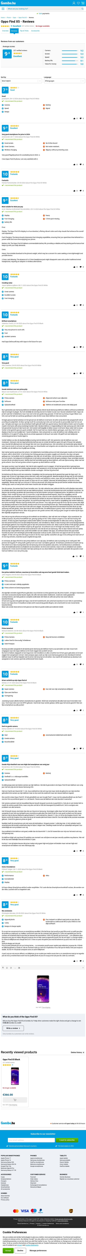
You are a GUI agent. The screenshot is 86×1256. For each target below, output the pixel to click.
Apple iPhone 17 (6, 1158)
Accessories (6, 1174)
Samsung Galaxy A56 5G (8, 1164)
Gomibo (4, 1193)
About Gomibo (5, 1196)
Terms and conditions (62, 1223)
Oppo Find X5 (22, 17)
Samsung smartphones (37, 1160)
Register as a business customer (69, 1179)
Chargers (3, 1181)
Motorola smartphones (37, 1164)
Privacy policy (5, 1200)
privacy (19, 1245)
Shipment (33, 1183)
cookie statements (32, 1245)
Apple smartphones (36, 1158)
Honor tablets (64, 1164)
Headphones (5, 1185)
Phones (33, 1156)
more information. (62, 1221)
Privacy (32, 1223)
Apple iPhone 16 (6, 1160)
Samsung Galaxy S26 (7, 1162)
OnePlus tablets (64, 1166)
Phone (9, 17)
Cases (3, 1177)
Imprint (38, 1223)
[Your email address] (31, 1140)
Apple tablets (64, 1158)
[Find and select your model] (45, 9)
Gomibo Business (65, 1177)
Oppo (14, 17)
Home (3, 17)
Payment (33, 1177)
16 (19, 968)
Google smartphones (36, 1166)
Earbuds (3, 1183)
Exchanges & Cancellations (38, 1185)
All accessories (5, 1189)
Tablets (63, 1156)
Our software (5, 1198)
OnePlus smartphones (37, 1162)
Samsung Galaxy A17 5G (8, 1170)
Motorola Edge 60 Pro (7, 1168)
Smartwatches (5, 1187)
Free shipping (46, 1007)
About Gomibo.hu (22, 1223)
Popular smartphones (10, 1156)
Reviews (31, 17)
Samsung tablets (65, 1160)
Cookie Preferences (48, 1223)
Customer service (37, 1174)
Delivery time (34, 1181)
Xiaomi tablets (64, 1162)
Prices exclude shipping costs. (64, 1219)
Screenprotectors (6, 1179)
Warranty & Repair (35, 1187)
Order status (34, 1179)
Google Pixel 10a (6, 1166)
